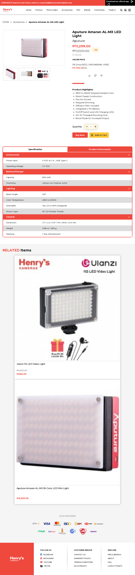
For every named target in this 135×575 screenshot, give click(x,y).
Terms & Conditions (83, 562)
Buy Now (80, 135)
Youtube (46, 562)
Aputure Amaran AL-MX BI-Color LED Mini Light (43, 488)
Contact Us (79, 555)
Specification (35, 149)
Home (28, 10)
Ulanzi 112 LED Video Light (31, 364)
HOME (6, 22)
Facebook (46, 555)
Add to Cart (99, 135)
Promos (38, 10)
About (111, 558)
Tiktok (45, 566)
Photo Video (52, 10)
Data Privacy (80, 566)
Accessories (67, 10)
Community (99, 10)
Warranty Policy (82, 558)
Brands (87, 10)
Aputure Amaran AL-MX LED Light (46, 22)
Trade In (112, 10)
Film (78, 10)
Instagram (47, 558)
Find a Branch (114, 555)
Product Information (100, 149)
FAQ (109, 562)
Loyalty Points (115, 566)
